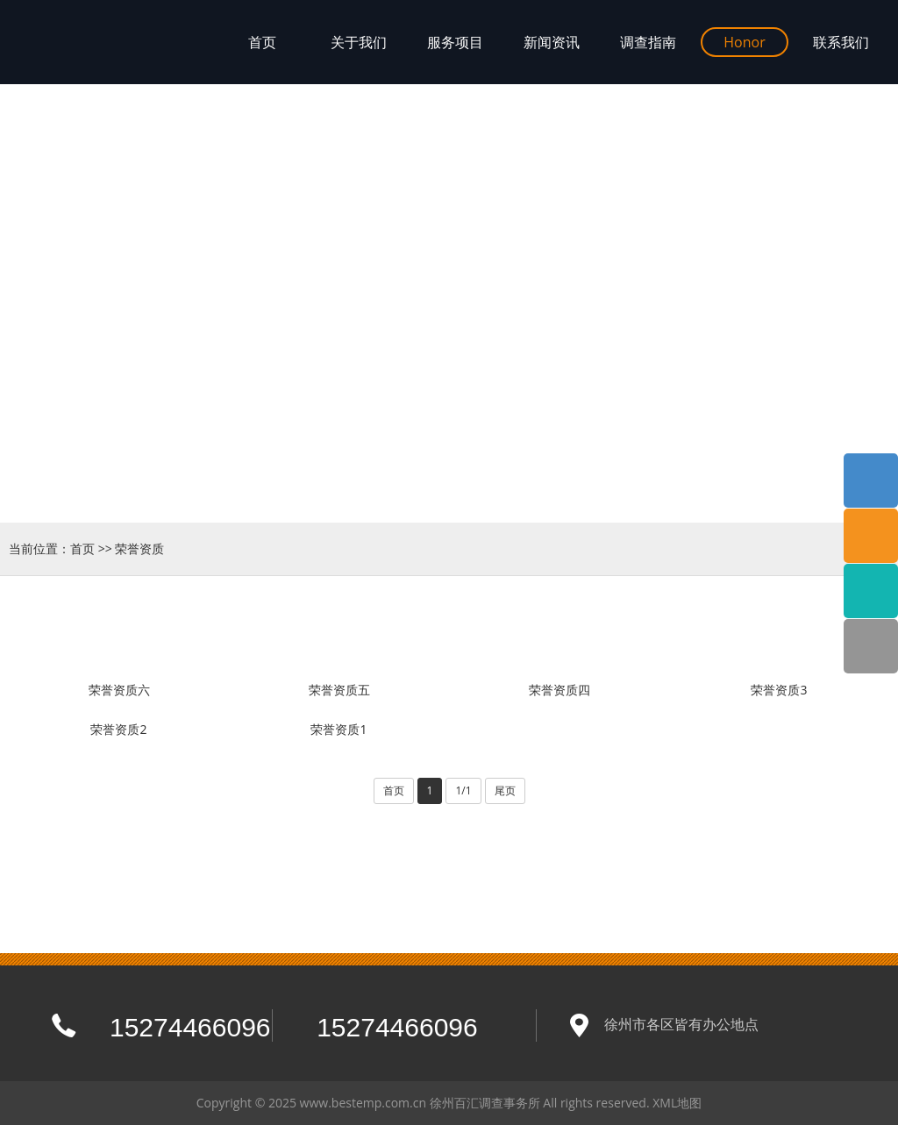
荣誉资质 (139, 548)
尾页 (505, 790)
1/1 (463, 790)
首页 (82, 548)
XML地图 (677, 1102)
